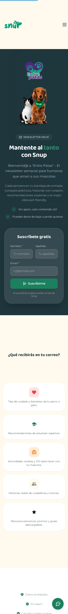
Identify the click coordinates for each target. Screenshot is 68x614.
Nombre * (16, 246)
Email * (14, 263)
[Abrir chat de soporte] (58, 604)
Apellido (41, 246)
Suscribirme (34, 283)
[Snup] (12, 25)
